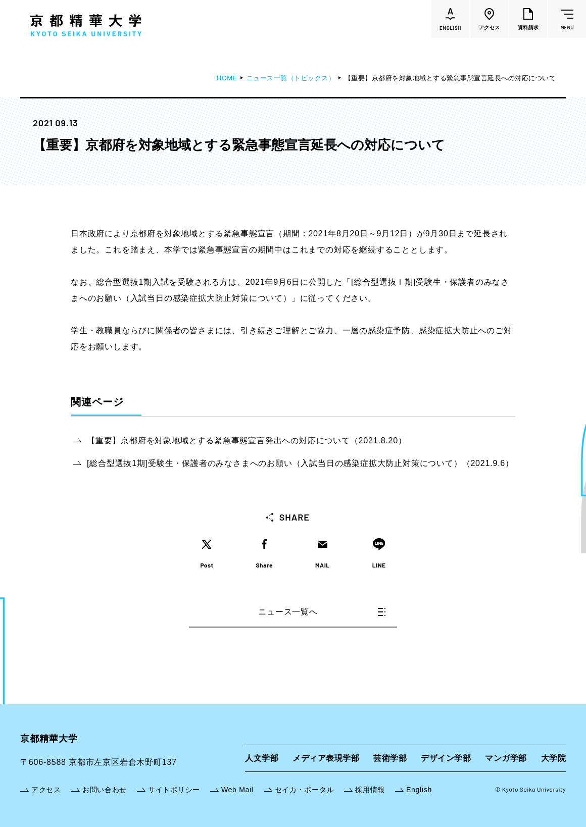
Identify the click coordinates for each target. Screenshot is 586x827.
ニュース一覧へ (321, 611)
